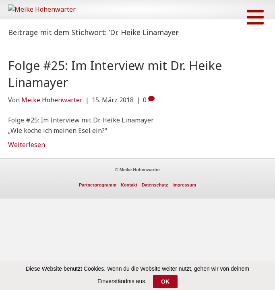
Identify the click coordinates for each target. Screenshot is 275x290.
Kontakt (129, 197)
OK (165, 281)
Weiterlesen (26, 157)
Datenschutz (155, 197)
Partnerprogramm (97, 197)
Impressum (184, 197)
